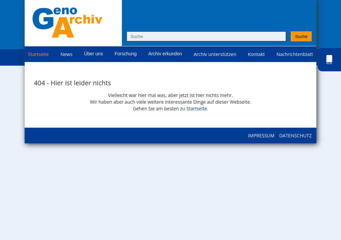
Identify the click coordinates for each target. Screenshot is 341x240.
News (66, 54)
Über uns (93, 53)
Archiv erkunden (165, 53)
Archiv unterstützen (214, 54)
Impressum (261, 135)
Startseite (38, 54)
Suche (301, 36)
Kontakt (256, 54)
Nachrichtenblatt (294, 54)
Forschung (126, 53)
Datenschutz (295, 135)
